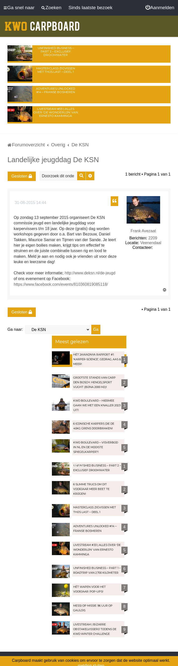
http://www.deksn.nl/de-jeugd (90, 273)
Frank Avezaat (143, 231)
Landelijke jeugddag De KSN (53, 160)
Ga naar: (15, 329)
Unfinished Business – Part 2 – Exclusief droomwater (56, 51)
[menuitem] (159, 7)
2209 (152, 238)
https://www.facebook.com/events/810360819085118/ (61, 284)
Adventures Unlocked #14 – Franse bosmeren (55, 90)
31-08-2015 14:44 (30, 203)
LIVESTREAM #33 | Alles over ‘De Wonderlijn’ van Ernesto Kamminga (55, 112)
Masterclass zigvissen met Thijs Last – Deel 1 (55, 70)
